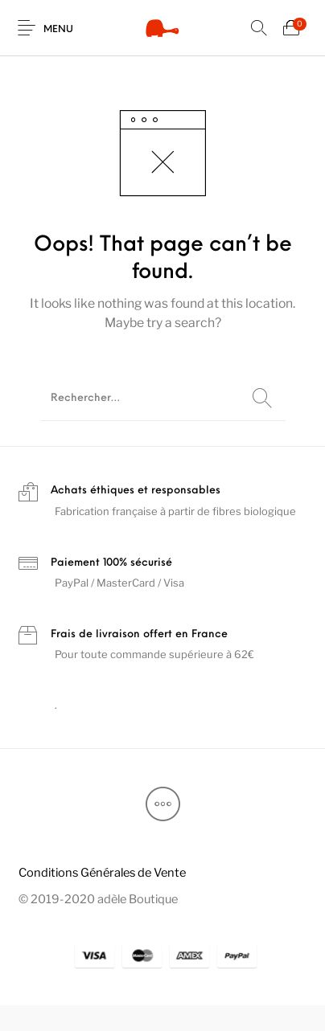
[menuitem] (102, 872)
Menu (58, 30)
